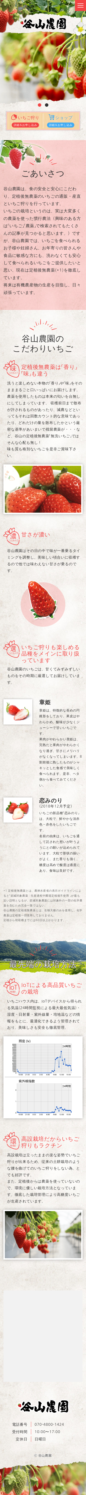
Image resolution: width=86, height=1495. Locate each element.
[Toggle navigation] (80, 5)
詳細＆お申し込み (25, 125)
